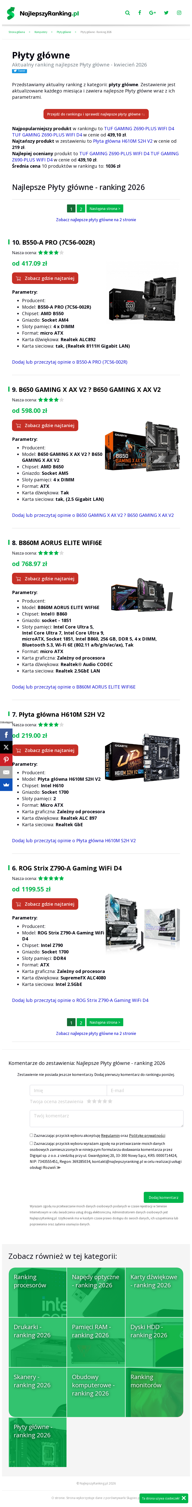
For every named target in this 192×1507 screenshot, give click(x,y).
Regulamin (110, 1135)
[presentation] (68, 1182)
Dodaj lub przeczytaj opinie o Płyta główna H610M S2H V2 (74, 840)
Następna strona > (105, 208)
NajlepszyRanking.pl (94, 1483)
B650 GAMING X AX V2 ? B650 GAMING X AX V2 (90, 389)
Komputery (40, 32)
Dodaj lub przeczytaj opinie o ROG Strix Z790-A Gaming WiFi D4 (80, 1000)
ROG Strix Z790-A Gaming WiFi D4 (70, 868)
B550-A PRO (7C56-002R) (58, 242)
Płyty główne (64, 32)
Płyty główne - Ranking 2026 (96, 32)
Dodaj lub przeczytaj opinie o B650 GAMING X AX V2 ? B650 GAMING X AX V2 (93, 515)
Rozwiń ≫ (52, 1167)
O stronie (58, 1498)
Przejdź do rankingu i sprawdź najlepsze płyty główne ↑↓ (96, 114)
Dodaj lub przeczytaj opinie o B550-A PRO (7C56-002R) (69, 362)
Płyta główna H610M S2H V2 (122, 141)
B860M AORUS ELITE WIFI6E (60, 542)
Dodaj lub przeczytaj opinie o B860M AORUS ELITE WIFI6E (74, 687)
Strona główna (16, 32)
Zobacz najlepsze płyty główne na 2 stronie (96, 219)
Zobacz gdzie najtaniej (45, 278)
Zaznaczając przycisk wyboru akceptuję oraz (97, 1135)
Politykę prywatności (147, 1135)
